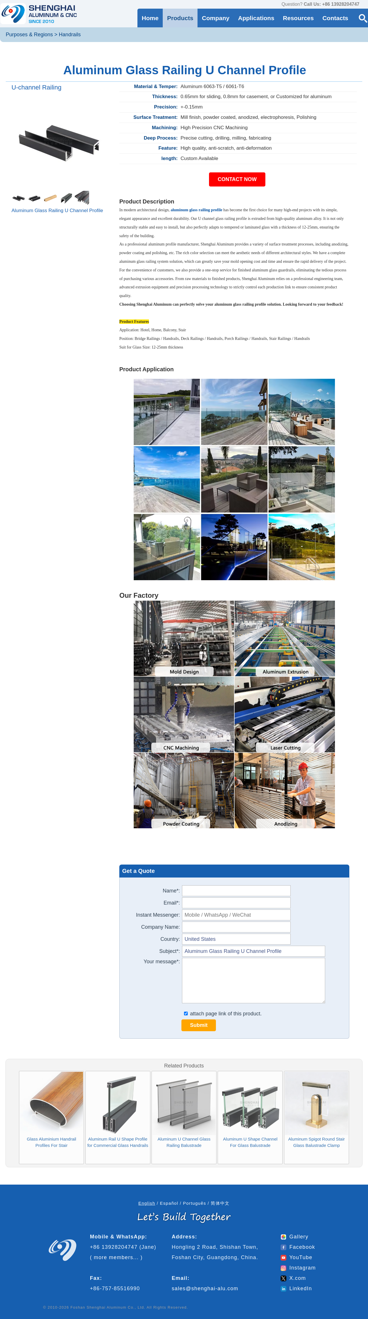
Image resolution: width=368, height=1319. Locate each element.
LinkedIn (296, 1288)
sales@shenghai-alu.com (205, 1288)
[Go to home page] (38, 13)
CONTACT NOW (237, 179)
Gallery (294, 1237)
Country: (170, 939)
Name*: (171, 891)
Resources (298, 18)
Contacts (335, 18)
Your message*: (162, 961)
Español (169, 1203)
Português (194, 1203)
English (146, 1203)
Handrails (70, 34)
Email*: (172, 903)
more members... (116, 1257)
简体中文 (220, 1203)
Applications (256, 18)
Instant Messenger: (158, 915)
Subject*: (169, 951)
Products (180, 18)
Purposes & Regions (29, 34)
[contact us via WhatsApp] (365, 4)
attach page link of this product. (223, 1014)
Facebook (298, 1247)
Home (150, 18)
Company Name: (160, 927)
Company (215, 18)
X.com (293, 1278)
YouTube (296, 1257)
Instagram (298, 1268)
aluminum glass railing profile (196, 210)
